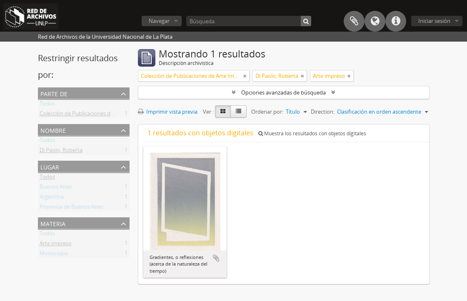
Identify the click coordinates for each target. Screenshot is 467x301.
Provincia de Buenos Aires (71, 208)
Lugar (49, 166)
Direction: (323, 111)
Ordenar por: (267, 111)
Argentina (52, 198)
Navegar (159, 21)
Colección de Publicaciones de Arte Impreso (93, 115)
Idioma (375, 21)
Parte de (53, 93)
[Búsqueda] (248, 21)
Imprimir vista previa (167, 111)
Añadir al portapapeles (216, 258)
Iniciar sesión (434, 21)
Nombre (53, 129)
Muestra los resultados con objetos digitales (312, 133)
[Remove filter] (245, 76)
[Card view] (223, 111)
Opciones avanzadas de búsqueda (283, 92)
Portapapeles (354, 21)
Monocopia (54, 255)
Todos (47, 105)
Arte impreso (56, 245)
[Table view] (238, 111)
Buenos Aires (56, 188)
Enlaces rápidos (395, 21)
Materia (52, 223)
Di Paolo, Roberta (61, 151)
